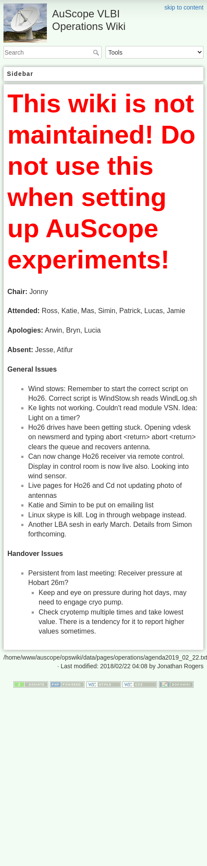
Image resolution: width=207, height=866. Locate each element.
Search (97, 52)
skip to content (184, 7)
